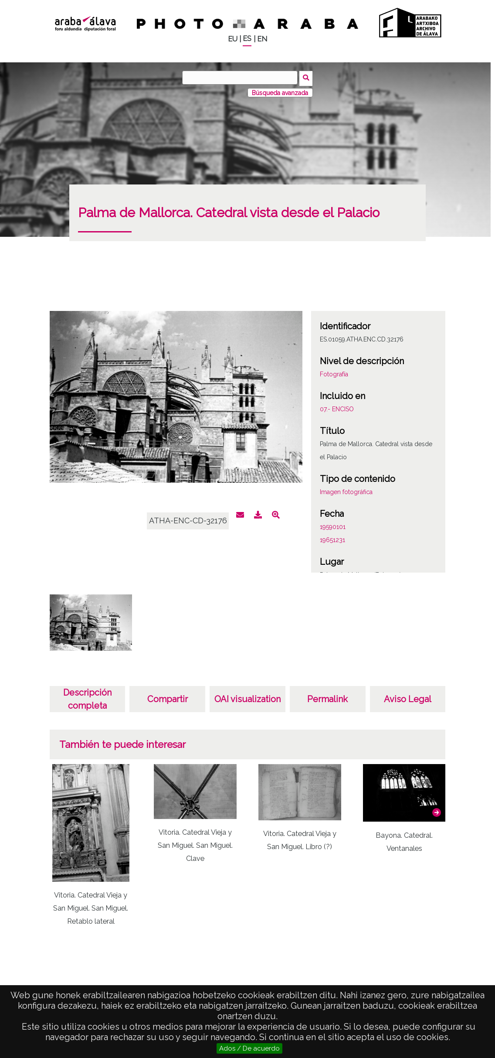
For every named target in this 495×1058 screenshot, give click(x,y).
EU (232, 39)
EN (262, 39)
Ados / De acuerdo (249, 1048)
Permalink (327, 698)
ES (247, 38)
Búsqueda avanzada (280, 91)
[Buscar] (241, 78)
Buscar (307, 77)
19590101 (333, 525)
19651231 (332, 538)
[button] (436, 810)
